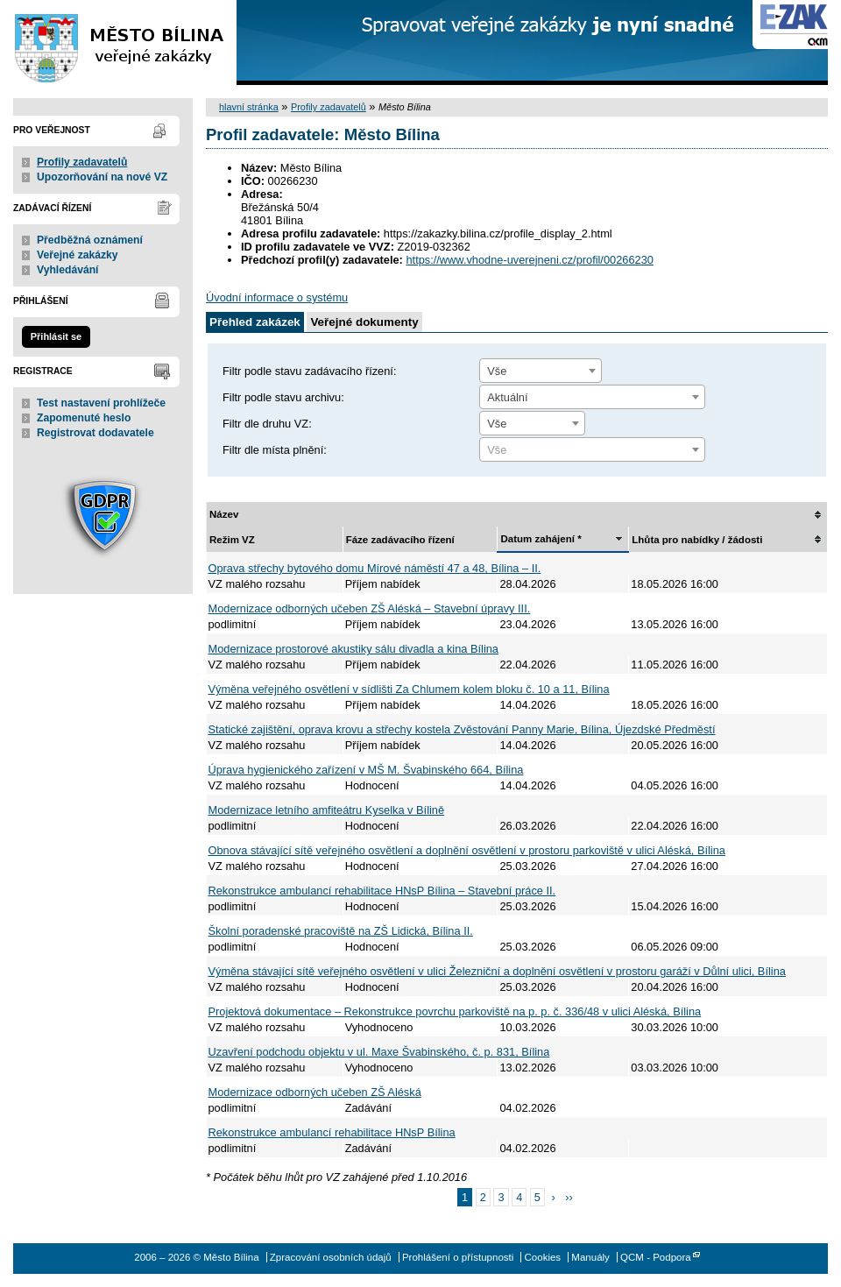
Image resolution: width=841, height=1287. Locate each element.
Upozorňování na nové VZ (102, 177)
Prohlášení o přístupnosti (457, 1257)
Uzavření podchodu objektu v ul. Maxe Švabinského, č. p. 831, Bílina (379, 1051)
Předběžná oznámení (90, 240)
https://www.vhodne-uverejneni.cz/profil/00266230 (529, 259)
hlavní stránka (249, 107)
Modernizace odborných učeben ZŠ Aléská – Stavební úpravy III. (369, 608)
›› (569, 1197)
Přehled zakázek (254, 322)
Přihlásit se (56, 336)
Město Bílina (118, 42)
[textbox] (592, 450)
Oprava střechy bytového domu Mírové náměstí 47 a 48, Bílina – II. (374, 568)
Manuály (590, 1257)
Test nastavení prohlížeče (101, 403)
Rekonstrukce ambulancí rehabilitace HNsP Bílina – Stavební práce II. (382, 890)
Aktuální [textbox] (507, 397)
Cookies (543, 1257)
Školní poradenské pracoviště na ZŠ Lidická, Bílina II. (340, 930)
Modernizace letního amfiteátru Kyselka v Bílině (326, 810)
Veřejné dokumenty (364, 322)
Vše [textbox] (496, 371)
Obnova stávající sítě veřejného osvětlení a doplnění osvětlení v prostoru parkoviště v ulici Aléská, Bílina (466, 850)
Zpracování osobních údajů (331, 1257)
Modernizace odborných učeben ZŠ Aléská (314, 1092)
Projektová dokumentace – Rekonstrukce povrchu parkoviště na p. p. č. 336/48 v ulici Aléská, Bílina (455, 1011)
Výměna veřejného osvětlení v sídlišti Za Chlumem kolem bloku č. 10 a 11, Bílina (409, 689)
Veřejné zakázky (77, 255)
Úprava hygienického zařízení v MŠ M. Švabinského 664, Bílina (366, 769)
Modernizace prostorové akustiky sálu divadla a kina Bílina (353, 648)
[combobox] (540, 370)
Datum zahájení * (540, 539)
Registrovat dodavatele (95, 433)
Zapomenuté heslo (84, 418)
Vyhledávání (68, 270)
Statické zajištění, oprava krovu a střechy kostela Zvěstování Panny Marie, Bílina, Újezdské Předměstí (462, 729)
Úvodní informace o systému (277, 297)
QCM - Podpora (655, 1257)
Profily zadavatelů (82, 162)
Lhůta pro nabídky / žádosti (697, 539)
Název (223, 514)
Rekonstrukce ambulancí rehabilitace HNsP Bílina (332, 1132)
